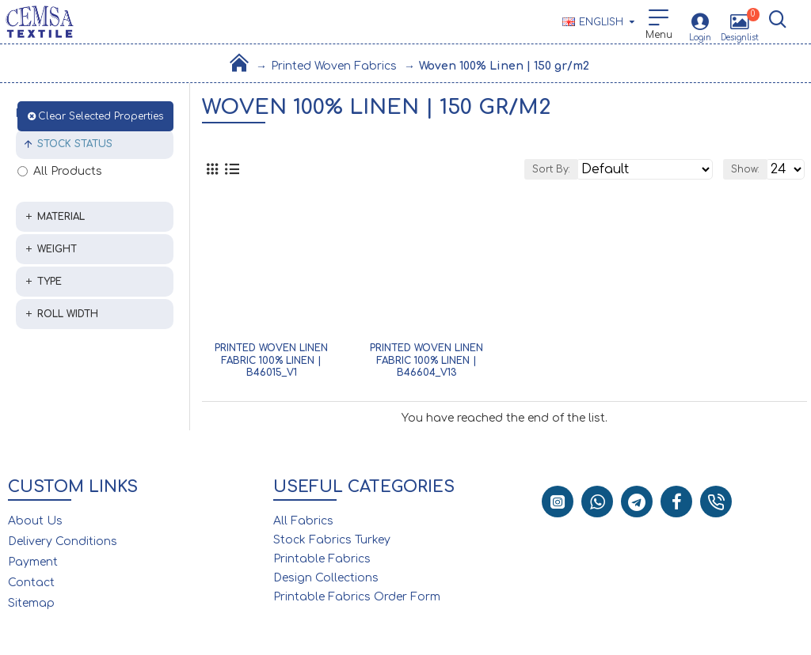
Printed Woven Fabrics (334, 66)
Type (49, 281)
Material (61, 216)
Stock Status (74, 144)
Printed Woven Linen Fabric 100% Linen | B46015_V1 (271, 360)
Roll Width (67, 314)
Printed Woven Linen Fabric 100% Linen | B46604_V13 (426, 360)
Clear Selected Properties (100, 116)
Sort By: (551, 169)
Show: (745, 169)
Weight (57, 249)
